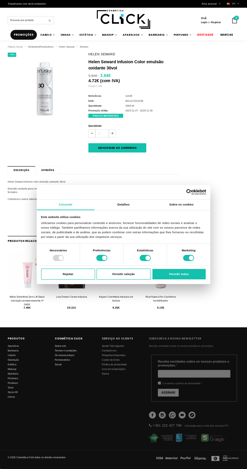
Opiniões (47, 170)
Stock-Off (13, 392)
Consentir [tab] (66, 204)
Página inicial (15, 46)
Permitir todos (179, 274)
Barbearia (13, 350)
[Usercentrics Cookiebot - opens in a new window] (189, 192)
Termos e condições (66, 350)
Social (58, 364)
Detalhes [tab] (123, 204)
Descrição (21, 170)
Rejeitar (68, 274)
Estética (12, 364)
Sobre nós (60, 345)
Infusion (84, 46)
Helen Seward (66, 46)
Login (204, 22)
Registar (216, 22)
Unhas (11, 396)
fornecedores (62, 359)
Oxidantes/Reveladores (41, 46)
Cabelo (12, 355)
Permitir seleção (123, 274)
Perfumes (13, 378)
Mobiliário (13, 373)
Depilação (13, 359)
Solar (11, 387)
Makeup (12, 369)
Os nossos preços (64, 355)
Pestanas (13, 382)
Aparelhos (13, 345)
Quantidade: (95, 125)
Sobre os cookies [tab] (181, 204)
